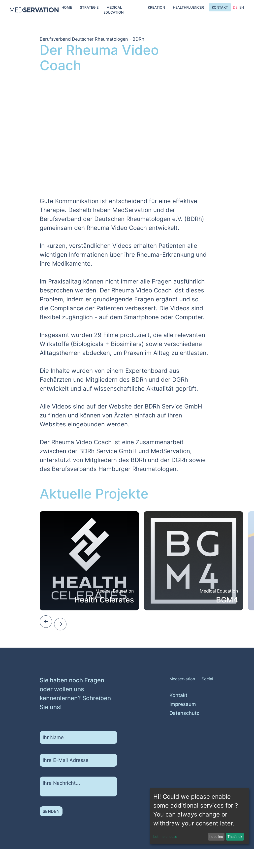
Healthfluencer (188, 7)
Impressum (175, 720)
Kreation (156, 7)
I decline (216, 836)
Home (67, 7)
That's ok (234, 836)
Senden (51, 820)
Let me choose (165, 836)
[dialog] (199, 816)
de (235, 8)
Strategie (89, 7)
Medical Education (113, 9)
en (241, 9)
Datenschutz (175, 729)
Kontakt (220, 7)
